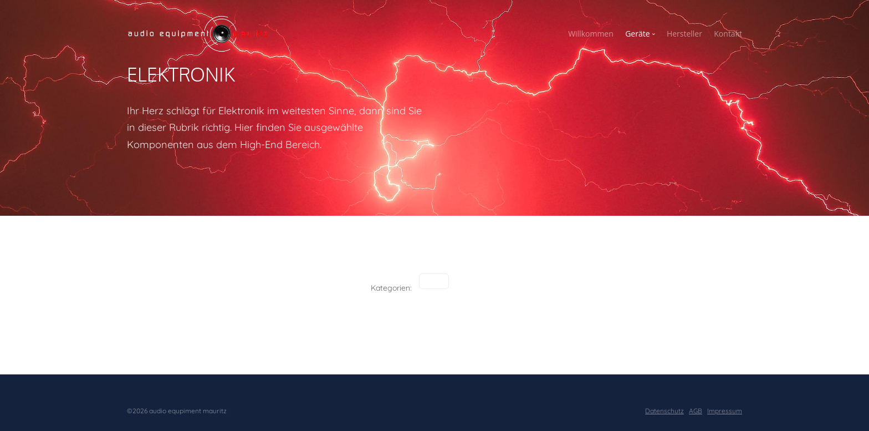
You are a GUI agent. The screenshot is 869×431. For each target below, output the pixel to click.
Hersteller (684, 33)
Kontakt (728, 33)
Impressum (724, 411)
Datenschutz (664, 411)
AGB (695, 411)
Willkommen (591, 33)
